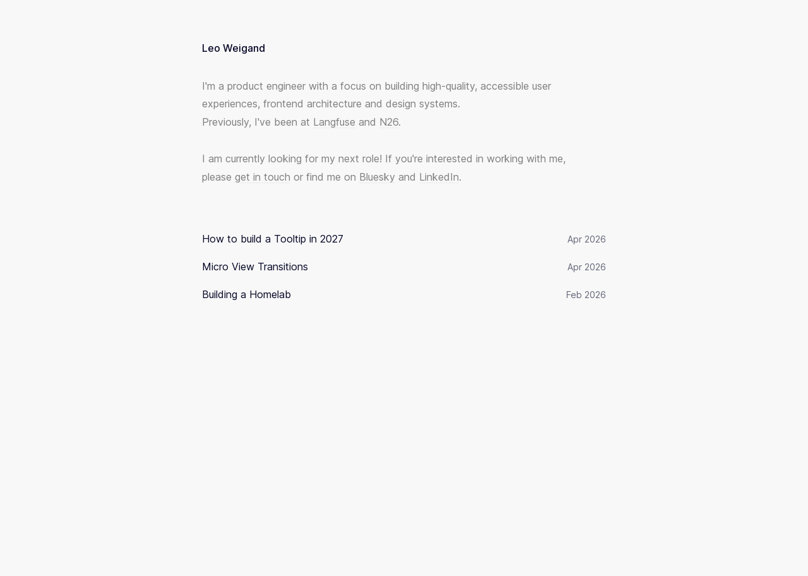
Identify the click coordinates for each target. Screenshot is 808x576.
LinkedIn (439, 177)
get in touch (262, 177)
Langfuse (334, 122)
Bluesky (377, 177)
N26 (388, 122)
